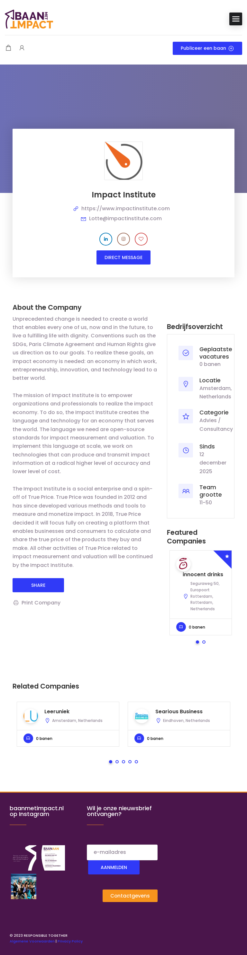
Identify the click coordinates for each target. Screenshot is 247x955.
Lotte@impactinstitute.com (125, 218)
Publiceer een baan (207, 48)
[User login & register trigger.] (21, 48)
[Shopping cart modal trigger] (8, 48)
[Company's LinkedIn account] (105, 239)
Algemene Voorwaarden (32, 941)
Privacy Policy (70, 941)
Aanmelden (114, 867)
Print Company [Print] (36, 602)
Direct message (123, 257)
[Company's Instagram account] (123, 239)
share (38, 585)
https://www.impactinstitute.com (125, 208)
